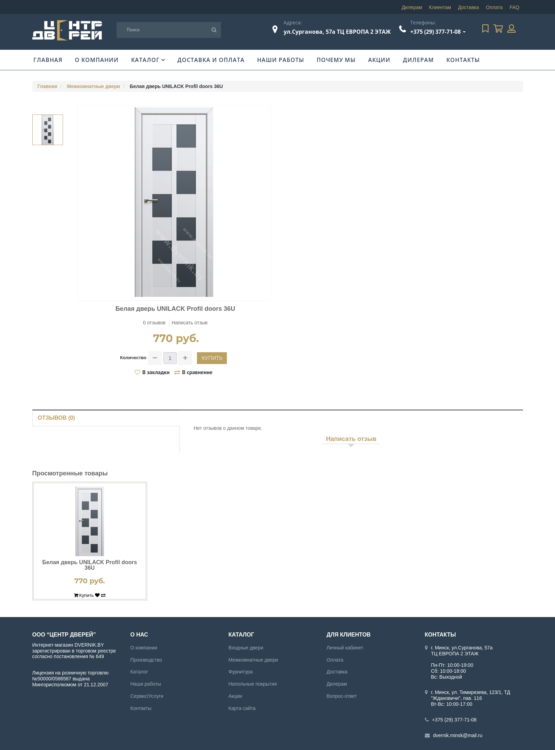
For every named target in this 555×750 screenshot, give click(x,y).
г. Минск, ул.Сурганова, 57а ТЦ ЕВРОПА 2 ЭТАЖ (462, 650)
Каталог (145, 60)
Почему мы (336, 60)
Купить (211, 358)
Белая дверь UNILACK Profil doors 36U (89, 565)
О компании (97, 60)
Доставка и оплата (211, 60)
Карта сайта (242, 708)
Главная (47, 60)
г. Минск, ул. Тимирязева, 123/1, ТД (470, 692)
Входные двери (246, 647)
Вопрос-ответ (342, 696)
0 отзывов (154, 322)
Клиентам (440, 7)
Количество (133, 357)
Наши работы (280, 60)
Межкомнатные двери (93, 86)
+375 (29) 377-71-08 (435, 31)
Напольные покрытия (253, 684)
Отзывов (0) (56, 418)
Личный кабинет (345, 647)
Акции (379, 60)
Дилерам (412, 7)
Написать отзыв (189, 322)
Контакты (463, 60)
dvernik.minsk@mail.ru (458, 735)
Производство (146, 660)
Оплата (494, 7)
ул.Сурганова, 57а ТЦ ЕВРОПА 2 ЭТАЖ (337, 31)
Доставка (468, 7)
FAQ (514, 7)
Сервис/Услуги (147, 696)
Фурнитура (241, 671)
